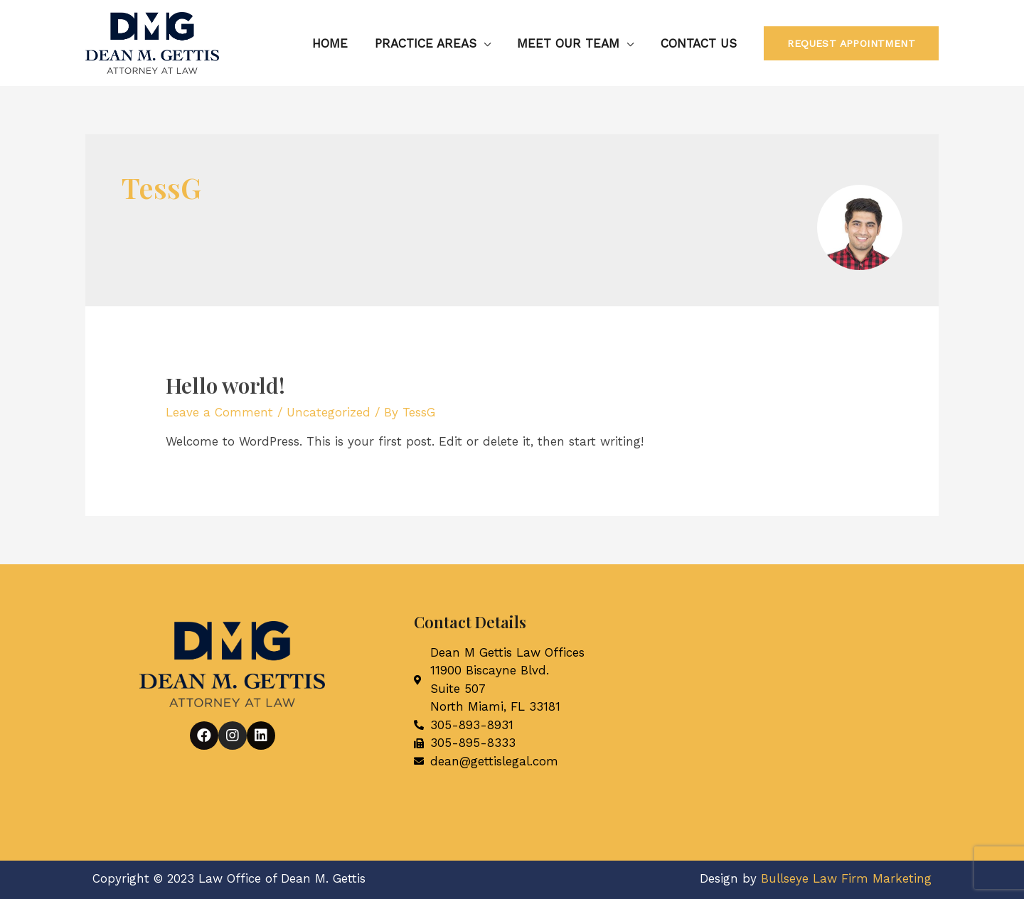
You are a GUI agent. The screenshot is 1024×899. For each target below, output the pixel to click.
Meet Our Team (572, 43)
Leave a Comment (219, 412)
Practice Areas (431, 43)
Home (338, 43)
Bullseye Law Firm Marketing (846, 878)
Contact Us (699, 43)
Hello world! (225, 385)
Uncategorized (328, 412)
